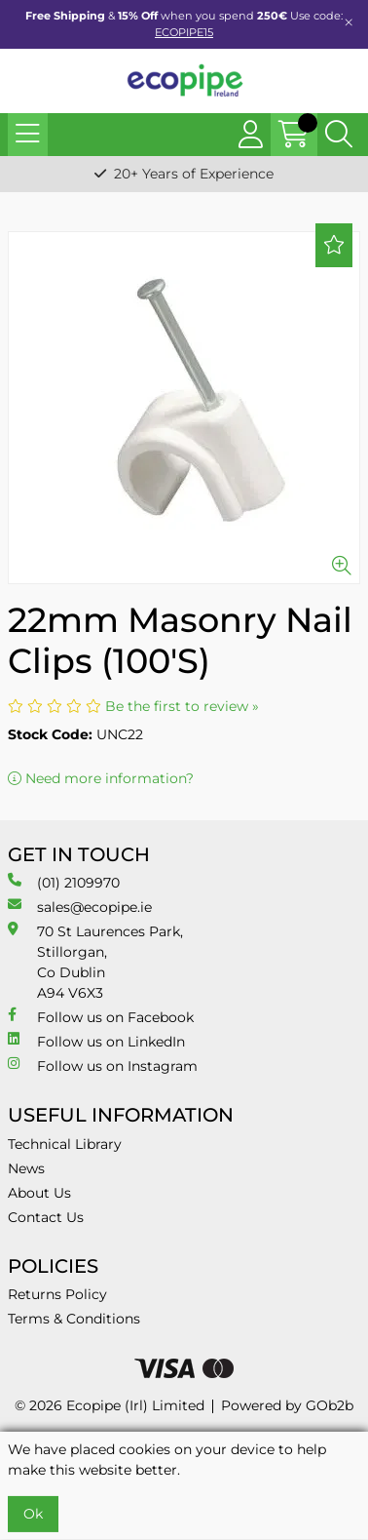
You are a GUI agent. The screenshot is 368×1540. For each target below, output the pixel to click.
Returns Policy (57, 1294)
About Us (39, 1193)
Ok (33, 1513)
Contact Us (46, 1217)
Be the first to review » (182, 706)
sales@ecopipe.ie (80, 906)
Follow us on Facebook (101, 1016)
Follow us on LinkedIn (96, 1041)
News (26, 1168)
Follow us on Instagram (103, 1065)
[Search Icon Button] (338, 134)
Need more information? (101, 778)
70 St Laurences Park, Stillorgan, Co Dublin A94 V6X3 (95, 962)
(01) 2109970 (64, 882)
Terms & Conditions (74, 1318)
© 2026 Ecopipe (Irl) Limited (109, 1405)
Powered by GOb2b (287, 1405)
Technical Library (65, 1144)
